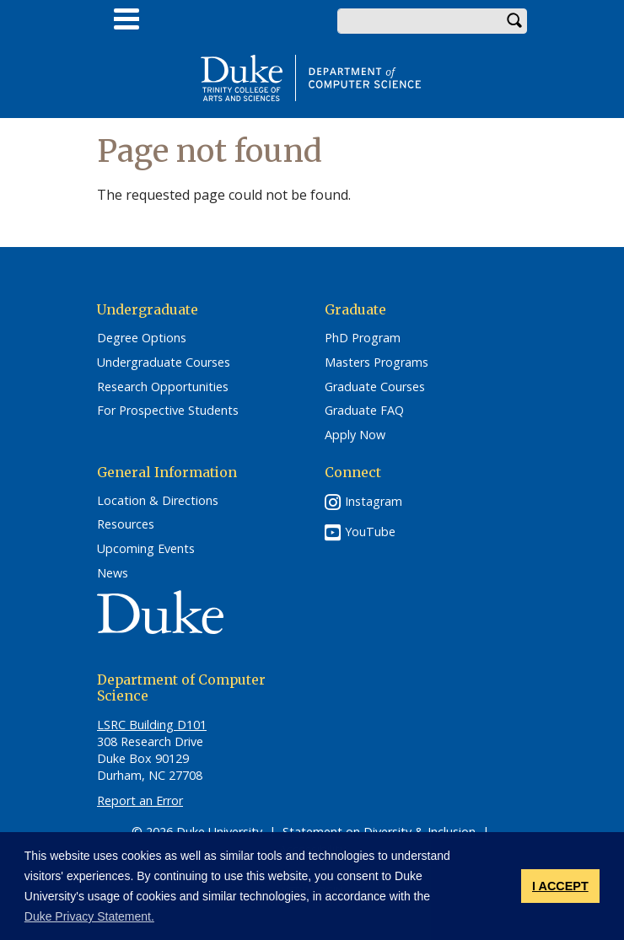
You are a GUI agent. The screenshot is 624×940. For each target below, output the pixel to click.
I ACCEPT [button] (560, 886)
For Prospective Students (168, 410)
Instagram (373, 501)
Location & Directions (157, 500)
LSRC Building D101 (152, 725)
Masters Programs (376, 362)
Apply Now (355, 435)
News (112, 573)
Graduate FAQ (364, 410)
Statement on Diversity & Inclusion (379, 832)
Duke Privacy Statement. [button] (89, 916)
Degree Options (141, 338)
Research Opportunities (163, 387)
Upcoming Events (146, 548)
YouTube (370, 532)
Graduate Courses (375, 387)
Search (514, 21)
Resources (125, 524)
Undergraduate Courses (163, 362)
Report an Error (140, 800)
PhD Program (363, 338)
